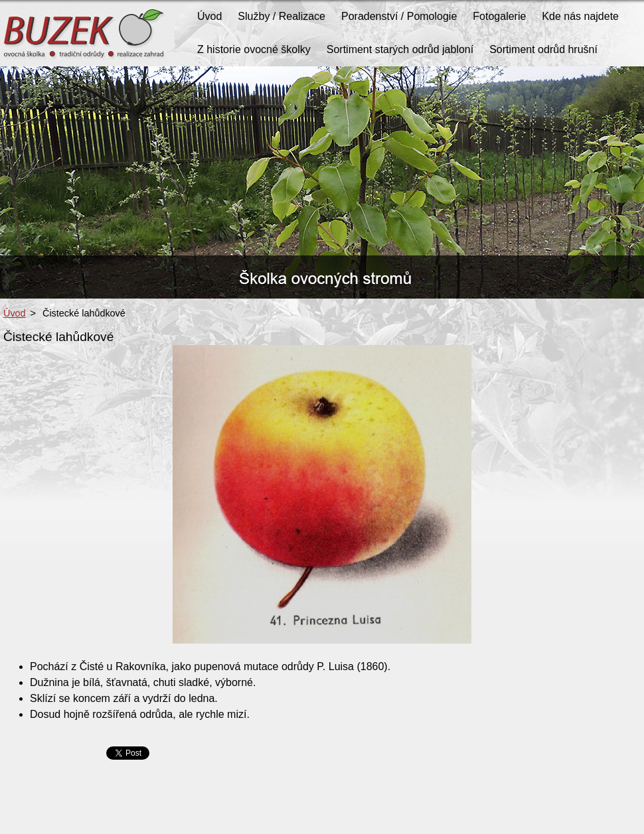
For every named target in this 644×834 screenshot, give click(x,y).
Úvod (14, 313)
